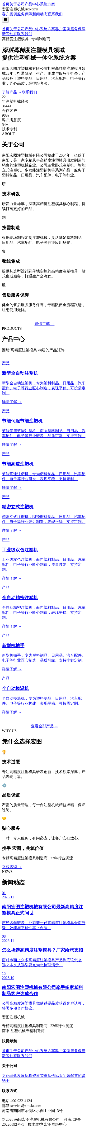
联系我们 (55, 14)
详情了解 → (45, 324)
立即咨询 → (12, 867)
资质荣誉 (39, 1076)
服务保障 (24, 14)
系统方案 (47, 4)
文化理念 (9, 1076)
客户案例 (9, 14)
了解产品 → (12, 92)
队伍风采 (55, 1076)
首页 (5, 4)
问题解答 (70, 1076)
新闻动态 (39, 14)
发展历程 (24, 1076)
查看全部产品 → (44, 726)
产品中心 (32, 4)
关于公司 (17, 4)
